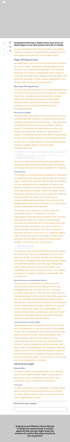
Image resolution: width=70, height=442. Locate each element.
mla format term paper (24, 364)
